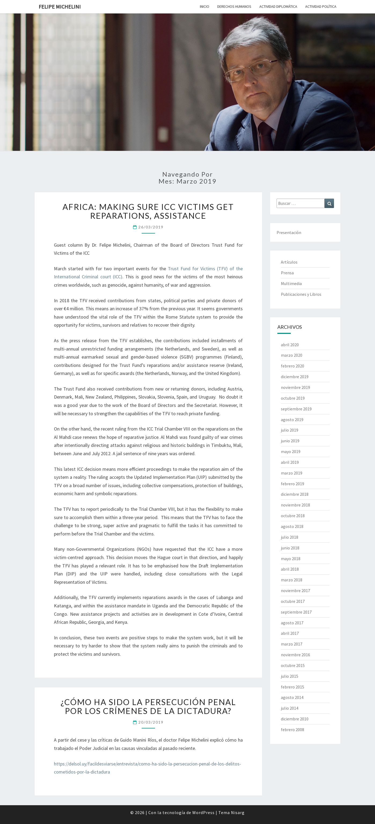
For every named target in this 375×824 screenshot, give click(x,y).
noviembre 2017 (295, 590)
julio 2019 (289, 430)
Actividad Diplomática (278, 6)
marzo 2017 (291, 644)
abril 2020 (290, 344)
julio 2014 (289, 708)
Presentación (289, 232)
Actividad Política (320, 6)
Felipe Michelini (60, 6)
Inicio (204, 6)
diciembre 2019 (294, 376)
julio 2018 (289, 537)
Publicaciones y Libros (301, 294)
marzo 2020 (291, 355)
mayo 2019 (290, 451)
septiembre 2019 (296, 408)
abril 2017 (290, 633)
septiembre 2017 (296, 612)
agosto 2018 (292, 526)
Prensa (287, 272)
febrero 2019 (292, 483)
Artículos (289, 262)
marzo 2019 (291, 473)
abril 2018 (290, 569)
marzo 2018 (291, 579)
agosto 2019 (292, 419)
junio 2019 (290, 440)
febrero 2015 (292, 687)
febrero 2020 (292, 366)
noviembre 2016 (295, 654)
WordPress (203, 812)
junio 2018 (290, 547)
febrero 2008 (292, 729)
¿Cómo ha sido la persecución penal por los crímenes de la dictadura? (148, 706)
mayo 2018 (290, 558)
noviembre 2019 (295, 387)
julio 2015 (289, 676)
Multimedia (291, 283)
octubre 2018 (293, 515)
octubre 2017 (293, 601)
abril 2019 (290, 462)
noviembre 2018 (295, 505)
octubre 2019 (293, 398)
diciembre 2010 (294, 718)
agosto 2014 (292, 697)
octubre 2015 (293, 665)
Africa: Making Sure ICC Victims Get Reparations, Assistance (148, 211)
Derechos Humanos (234, 6)
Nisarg (238, 812)
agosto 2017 (292, 622)
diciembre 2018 (294, 494)
